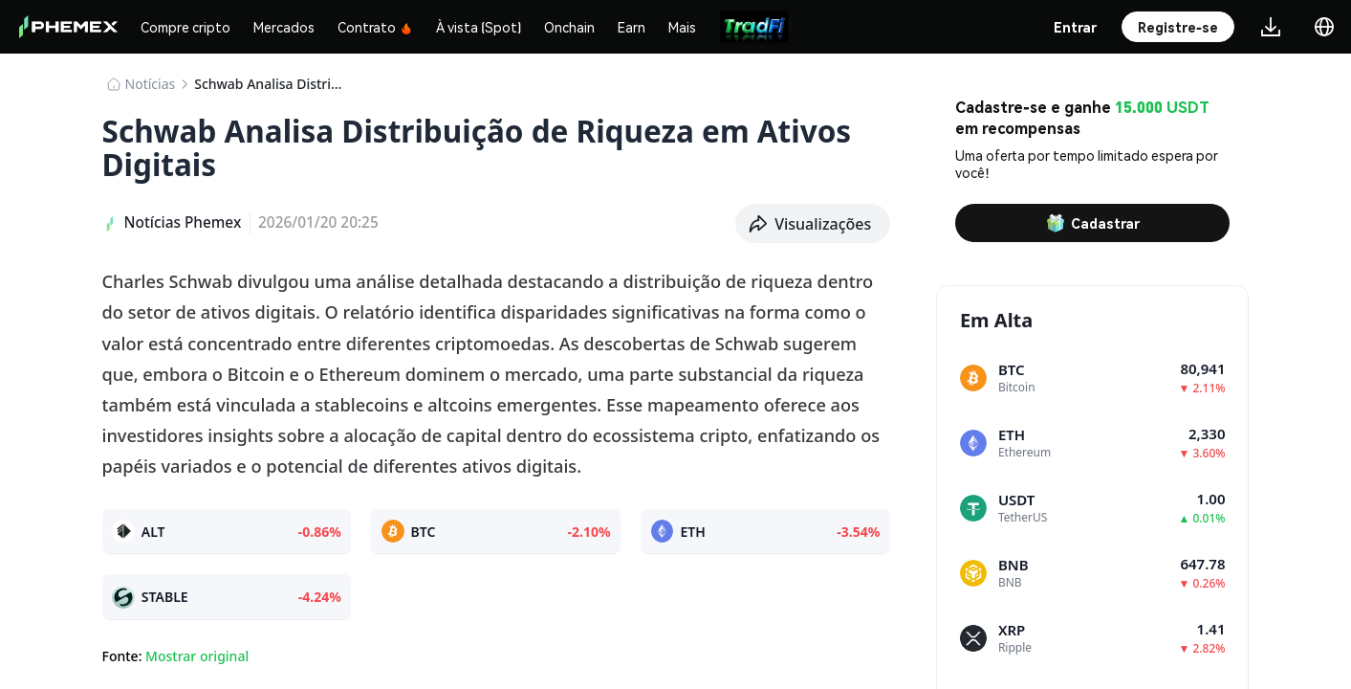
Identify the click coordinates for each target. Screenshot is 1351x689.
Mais (682, 26)
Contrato (375, 26)
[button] (812, 224)
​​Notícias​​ (150, 84)
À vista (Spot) (478, 26)
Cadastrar (1093, 223)
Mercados (284, 26)
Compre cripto (185, 26)
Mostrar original (197, 656)
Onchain (569, 26)
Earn (631, 26)
